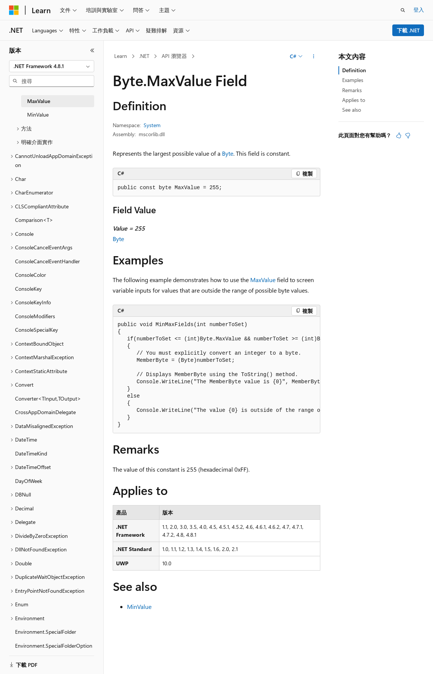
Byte (227, 153)
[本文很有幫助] (398, 135)
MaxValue (262, 280)
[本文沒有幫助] (407, 135)
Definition (354, 70)
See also (351, 109)
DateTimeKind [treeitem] (31, 453)
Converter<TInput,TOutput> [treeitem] (48, 398)
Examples (352, 79)
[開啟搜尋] (402, 10)
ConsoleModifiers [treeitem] (35, 316)
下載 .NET (408, 30)
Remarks (352, 90)
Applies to (353, 99)
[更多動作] (313, 56)
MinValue (139, 606)
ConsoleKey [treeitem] (28, 288)
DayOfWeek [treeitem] (28, 480)
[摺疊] (92, 50)
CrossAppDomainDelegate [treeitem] (45, 412)
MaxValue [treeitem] (38, 101)
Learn (120, 55)
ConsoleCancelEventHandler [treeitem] (47, 261)
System (152, 125)
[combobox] (51, 66)
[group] (216, 375)
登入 (418, 9)
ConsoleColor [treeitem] (30, 274)
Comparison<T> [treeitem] (34, 219)
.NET (144, 55)
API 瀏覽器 (174, 55)
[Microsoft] (14, 10)
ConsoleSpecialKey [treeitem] (36, 329)
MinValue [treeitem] (38, 114)
